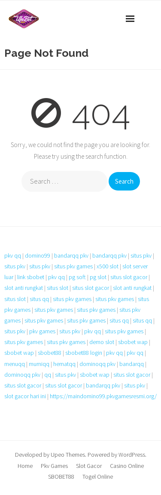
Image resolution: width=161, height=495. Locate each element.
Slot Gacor (89, 466)
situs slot (57, 288)
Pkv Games (54, 466)
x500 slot (107, 266)
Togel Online (97, 476)
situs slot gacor (128, 277)
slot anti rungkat (23, 288)
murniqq (39, 364)
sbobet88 (49, 353)
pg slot (98, 277)
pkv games (42, 331)
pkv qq (12, 255)
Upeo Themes (68, 454)
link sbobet (30, 277)
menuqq (14, 364)
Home (25, 466)
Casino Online (127, 466)
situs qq (39, 299)
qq (47, 374)
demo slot (101, 342)
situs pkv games (73, 266)
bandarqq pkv (71, 255)
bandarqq (131, 364)
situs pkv (141, 255)
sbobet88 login (83, 353)
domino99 (37, 255)
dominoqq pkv (97, 364)
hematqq (64, 364)
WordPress (131, 454)
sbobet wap (133, 342)
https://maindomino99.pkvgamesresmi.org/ (103, 396)
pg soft (77, 277)
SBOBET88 (61, 476)
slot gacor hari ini (25, 396)
